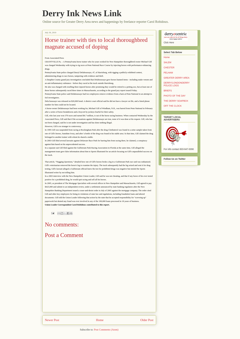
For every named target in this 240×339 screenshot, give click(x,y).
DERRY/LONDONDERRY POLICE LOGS (177, 84)
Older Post (146, 320)
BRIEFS (168, 90)
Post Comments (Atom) (106, 329)
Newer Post (52, 320)
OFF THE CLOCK (173, 106)
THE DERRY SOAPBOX (176, 101)
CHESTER (169, 67)
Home (100, 320)
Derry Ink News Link (82, 13)
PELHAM (168, 72)
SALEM (167, 62)
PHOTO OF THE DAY (175, 95)
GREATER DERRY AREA (176, 77)
